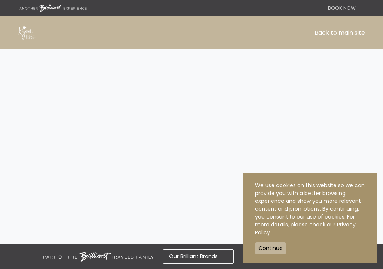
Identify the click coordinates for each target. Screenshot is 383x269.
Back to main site (340, 32)
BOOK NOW (342, 8)
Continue (270, 248)
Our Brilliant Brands (198, 256)
